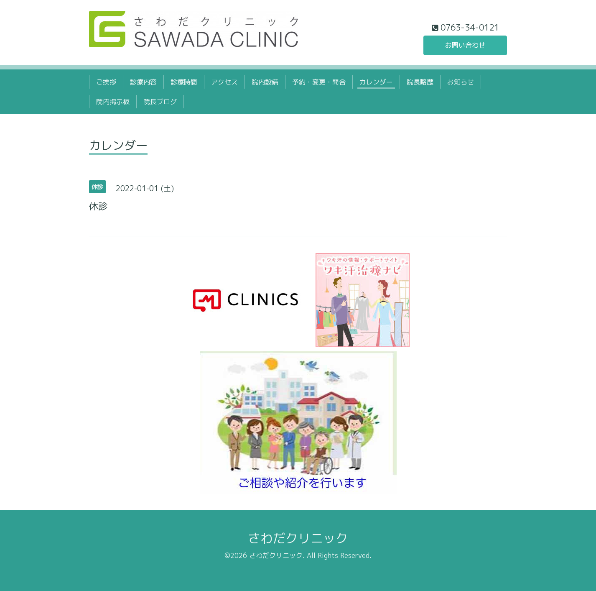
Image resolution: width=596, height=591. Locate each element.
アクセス (224, 82)
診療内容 (143, 82)
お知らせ (460, 82)
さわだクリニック (298, 538)
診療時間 (184, 82)
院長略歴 (420, 82)
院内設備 (265, 82)
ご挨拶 (106, 82)
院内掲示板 (113, 101)
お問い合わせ (465, 45)
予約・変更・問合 (319, 82)
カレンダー (376, 82)
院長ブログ (160, 101)
